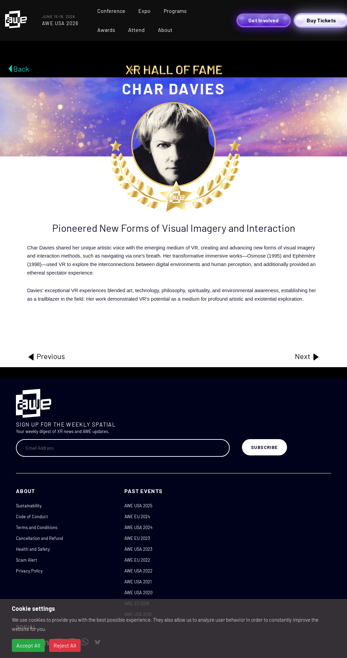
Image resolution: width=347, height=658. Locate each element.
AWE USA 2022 (138, 571)
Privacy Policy (29, 571)
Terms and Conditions (36, 527)
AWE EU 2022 (137, 560)
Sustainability (29, 505)
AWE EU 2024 (137, 516)
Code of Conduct (32, 516)
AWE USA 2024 (138, 527)
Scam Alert (26, 560)
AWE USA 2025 (138, 505)
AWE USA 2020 (138, 592)
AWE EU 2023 (137, 538)
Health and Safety (33, 549)
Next (307, 356)
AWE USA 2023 (138, 549)
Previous (46, 356)
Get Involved (263, 20)
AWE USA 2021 (137, 581)
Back (21, 68)
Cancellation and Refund (39, 538)
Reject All (65, 645)
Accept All (28, 645)
